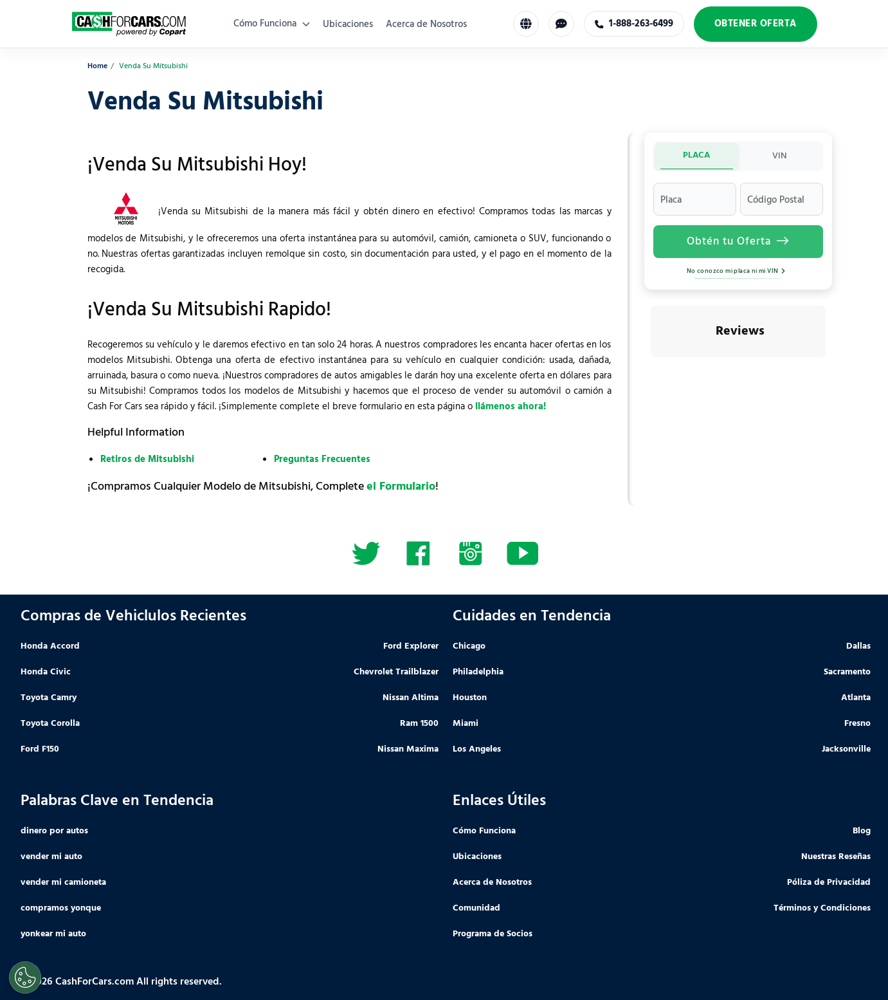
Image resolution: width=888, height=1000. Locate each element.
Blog (862, 831)
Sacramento (847, 672)
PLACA (696, 155)
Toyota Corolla (50, 723)
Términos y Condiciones (822, 908)
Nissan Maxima (408, 749)
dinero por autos (54, 831)
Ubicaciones (348, 24)
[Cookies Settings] (25, 977)
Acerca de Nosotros (426, 24)
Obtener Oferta (755, 24)
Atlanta (856, 698)
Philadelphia (478, 672)
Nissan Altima (411, 698)
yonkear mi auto (53, 934)
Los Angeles (477, 749)
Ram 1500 (419, 723)
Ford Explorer (411, 646)
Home (97, 66)
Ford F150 (40, 749)
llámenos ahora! (510, 406)
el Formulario (401, 486)
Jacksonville (846, 749)
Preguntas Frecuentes (322, 459)
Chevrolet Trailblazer (396, 672)
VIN (779, 156)
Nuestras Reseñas (836, 857)
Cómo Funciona (271, 24)
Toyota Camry (49, 698)
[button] (650, 370)
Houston (470, 698)
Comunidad (476, 908)
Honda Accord (50, 646)
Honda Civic (46, 672)
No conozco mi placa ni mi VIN (738, 270)
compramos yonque (61, 908)
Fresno (857, 723)
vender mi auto (51, 857)
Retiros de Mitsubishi (147, 459)
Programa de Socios (492, 934)
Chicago (469, 646)
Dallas (858, 646)
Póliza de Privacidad (829, 882)
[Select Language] (526, 24)
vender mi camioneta (63, 882)
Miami (465, 723)
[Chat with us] (561, 24)
